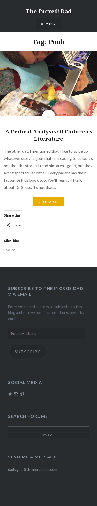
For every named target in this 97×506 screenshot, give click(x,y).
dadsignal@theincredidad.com (32, 469)
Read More (49, 202)
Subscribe (27, 351)
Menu (51, 23)
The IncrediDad (49, 11)
